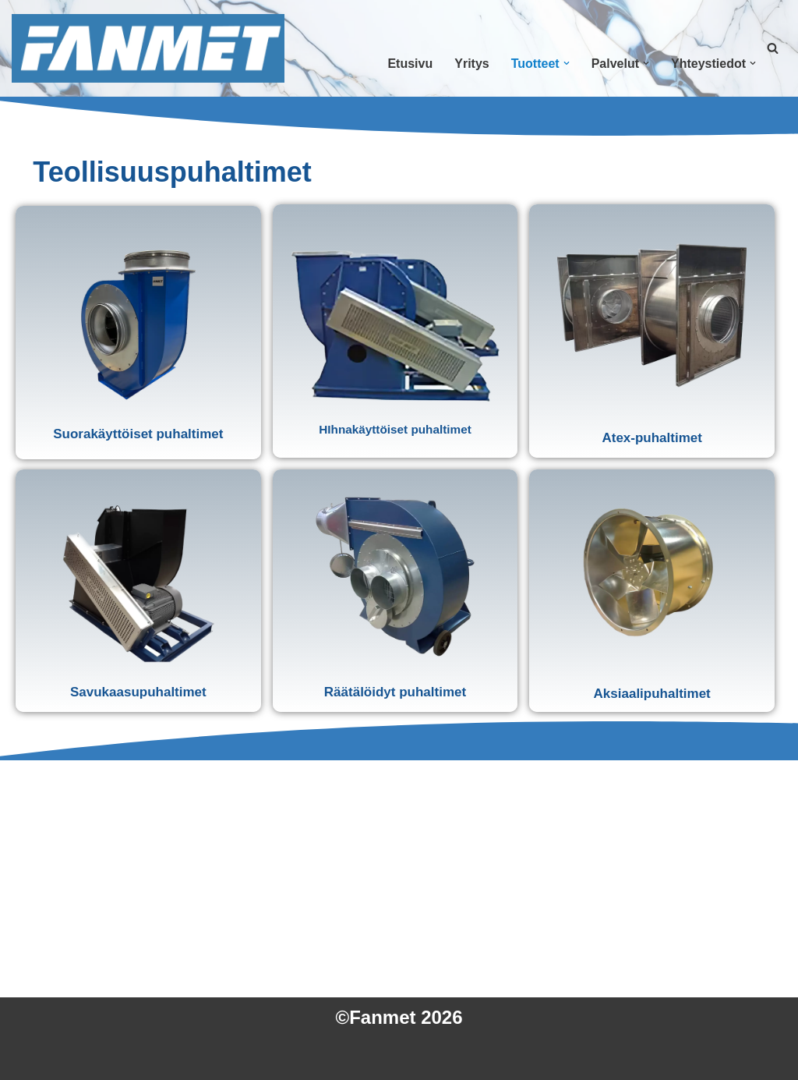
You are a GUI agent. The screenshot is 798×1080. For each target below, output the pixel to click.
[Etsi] (773, 48)
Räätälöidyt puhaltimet (395, 692)
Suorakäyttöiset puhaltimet (138, 434)
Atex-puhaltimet (651, 437)
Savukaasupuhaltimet (138, 692)
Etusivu (410, 63)
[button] (566, 63)
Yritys (471, 63)
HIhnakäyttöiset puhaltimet (395, 429)
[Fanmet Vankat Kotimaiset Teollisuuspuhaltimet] (148, 48)
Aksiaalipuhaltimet (652, 693)
